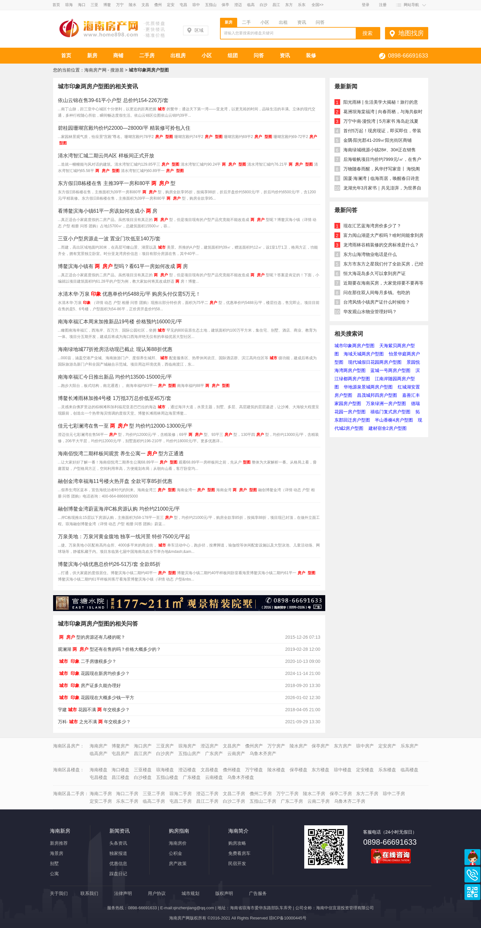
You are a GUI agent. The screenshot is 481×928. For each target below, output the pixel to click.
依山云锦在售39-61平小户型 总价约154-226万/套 (113, 100)
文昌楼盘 (209, 769)
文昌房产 (232, 745)
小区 (264, 22)
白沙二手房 (234, 801)
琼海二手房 (180, 793)
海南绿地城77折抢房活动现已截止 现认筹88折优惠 (115, 349)
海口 (82, 5)
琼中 (196, 5)
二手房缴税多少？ (87, 661)
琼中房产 (365, 745)
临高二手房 (154, 801)
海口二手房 (127, 793)
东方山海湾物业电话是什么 (370, 254)
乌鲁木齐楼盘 (240, 777)
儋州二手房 (261, 793)
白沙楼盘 (143, 777)
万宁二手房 (287, 793)
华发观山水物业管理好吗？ (370, 311)
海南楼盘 (98, 769)
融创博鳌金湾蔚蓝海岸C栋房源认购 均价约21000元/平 (119, 509)
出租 (283, 22)
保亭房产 (320, 745)
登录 (365, 5)
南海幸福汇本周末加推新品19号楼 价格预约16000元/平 (120, 321)
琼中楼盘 (343, 769)
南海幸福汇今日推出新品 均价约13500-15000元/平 (115, 377)
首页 (56, 5)
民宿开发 (237, 863)
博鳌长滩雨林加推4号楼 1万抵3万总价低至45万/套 (114, 398)
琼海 (69, 5)
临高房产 (98, 753)
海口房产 (143, 745)
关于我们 (59, 893)
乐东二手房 (127, 801)
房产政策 (178, 863)
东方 (289, 5)
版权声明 (224, 893)
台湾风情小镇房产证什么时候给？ (376, 302)
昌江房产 (143, 753)
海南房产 (98, 745)
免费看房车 (239, 853)
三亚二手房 (154, 793)
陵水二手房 (314, 793)
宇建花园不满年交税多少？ (94, 709)
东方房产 (343, 745)
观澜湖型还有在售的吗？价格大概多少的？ (109, 649)
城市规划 (190, 893)
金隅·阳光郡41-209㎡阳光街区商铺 (377, 140)
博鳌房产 (120, 745)
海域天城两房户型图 (364, 353)
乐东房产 (409, 745)
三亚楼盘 (143, 769)
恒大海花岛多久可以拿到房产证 (374, 273)
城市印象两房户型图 (354, 345)
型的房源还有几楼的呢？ (91, 637)
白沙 (263, 5)
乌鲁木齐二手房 (349, 801)
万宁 (120, 5)
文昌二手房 (234, 793)
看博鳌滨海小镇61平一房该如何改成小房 (108, 211)
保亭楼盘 (298, 769)
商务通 (472, 857)
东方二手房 (367, 793)
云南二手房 (318, 801)
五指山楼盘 (167, 777)
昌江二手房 (207, 801)
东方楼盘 (320, 769)
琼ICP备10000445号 (288, 918)
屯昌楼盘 (98, 777)
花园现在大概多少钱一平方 (96, 697)
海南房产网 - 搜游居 (104, 69)
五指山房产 (189, 753)
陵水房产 (298, 745)
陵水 (132, 5)
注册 (383, 5)
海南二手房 (101, 793)
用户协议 (157, 893)
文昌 (145, 5)
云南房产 (236, 753)
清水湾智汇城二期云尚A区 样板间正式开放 (106, 155)
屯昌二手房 (180, 801)
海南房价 (178, 843)
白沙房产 (165, 753)
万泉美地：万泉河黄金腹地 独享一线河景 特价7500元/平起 (124, 536)
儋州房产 (254, 745)
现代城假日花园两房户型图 (375, 362)
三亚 (94, 5)
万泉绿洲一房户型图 (386, 403)
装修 (311, 55)
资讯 (301, 22)
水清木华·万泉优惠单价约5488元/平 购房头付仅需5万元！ (129, 294)
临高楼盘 (409, 769)
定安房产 (387, 745)
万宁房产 (276, 745)
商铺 (118, 55)
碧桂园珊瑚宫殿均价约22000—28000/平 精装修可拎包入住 (124, 128)
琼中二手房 (394, 793)
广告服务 (258, 893)
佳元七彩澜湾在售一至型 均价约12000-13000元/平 (125, 426)
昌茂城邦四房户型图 (377, 395)
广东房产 (214, 753)
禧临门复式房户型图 (390, 411)
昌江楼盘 (120, 777)
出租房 (178, 55)
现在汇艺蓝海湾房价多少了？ (372, 225)
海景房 (56, 853)
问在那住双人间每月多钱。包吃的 (376, 292)
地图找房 (411, 33)
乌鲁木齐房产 (263, 753)
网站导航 (411, 5)
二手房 (147, 55)
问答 (320, 22)
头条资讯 (118, 843)
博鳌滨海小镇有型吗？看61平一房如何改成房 (123, 266)
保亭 (225, 5)
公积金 (175, 853)
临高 (251, 5)
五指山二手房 (263, 801)
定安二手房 (101, 801)
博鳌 (107, 5)
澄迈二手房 (207, 793)
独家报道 (118, 853)
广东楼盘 (192, 777)
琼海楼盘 (165, 769)
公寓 (54, 873)
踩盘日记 (118, 873)
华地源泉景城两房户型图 (368, 386)
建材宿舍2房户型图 (387, 428)
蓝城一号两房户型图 (390, 370)
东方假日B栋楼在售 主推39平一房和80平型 (117, 183)
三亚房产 (165, 745)
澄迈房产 (209, 745)
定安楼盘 (365, 769)
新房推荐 (59, 843)
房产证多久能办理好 (89, 685)
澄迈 (238, 5)
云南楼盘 (214, 777)
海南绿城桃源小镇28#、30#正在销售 (379, 149)
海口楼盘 (120, 769)
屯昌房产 (120, 753)
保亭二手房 (341, 793)
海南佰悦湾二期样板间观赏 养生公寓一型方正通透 (121, 453)
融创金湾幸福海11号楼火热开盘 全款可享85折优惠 (115, 481)
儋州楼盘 (232, 769)
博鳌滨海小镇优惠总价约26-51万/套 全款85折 (109, 564)
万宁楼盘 (254, 769)
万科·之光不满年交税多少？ (94, 721)
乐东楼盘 (387, 769)
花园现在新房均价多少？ (94, 673)
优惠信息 (118, 863)
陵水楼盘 (276, 769)
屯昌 (183, 5)
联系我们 (89, 893)
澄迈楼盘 (187, 769)
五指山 (210, 5)
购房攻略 (237, 843)
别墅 (54, 863)
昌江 (276, 5)
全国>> (318, 5)
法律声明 (123, 893)
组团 (233, 55)
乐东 (302, 5)
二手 (246, 22)
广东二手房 (292, 801)
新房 (228, 22)
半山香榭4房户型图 (394, 420)
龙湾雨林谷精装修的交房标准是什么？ (381, 244)
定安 (171, 5)
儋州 (158, 5)
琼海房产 (187, 745)
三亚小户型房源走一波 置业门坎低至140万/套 (109, 238)
